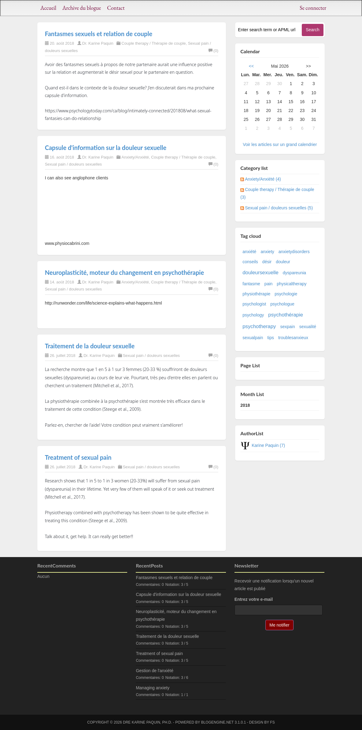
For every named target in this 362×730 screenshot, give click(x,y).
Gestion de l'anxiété (154, 670)
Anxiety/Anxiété (135, 157)
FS (272, 722)
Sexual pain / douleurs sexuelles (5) (279, 207)
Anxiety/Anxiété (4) (263, 179)
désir (267, 261)
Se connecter (313, 7)
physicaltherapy (291, 283)
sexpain (287, 326)
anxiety (267, 251)
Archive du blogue (81, 7)
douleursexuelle (260, 272)
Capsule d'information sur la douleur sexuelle (105, 147)
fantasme (251, 283)
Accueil (48, 7)
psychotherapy (259, 326)
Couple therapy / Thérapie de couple (153, 43)
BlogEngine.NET (217, 722)
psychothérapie (285, 315)
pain (268, 283)
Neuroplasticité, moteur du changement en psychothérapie (124, 272)
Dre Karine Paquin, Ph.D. (147, 722)
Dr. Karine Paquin (97, 43)
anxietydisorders (294, 251)
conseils (250, 261)
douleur (283, 261)
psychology (253, 315)
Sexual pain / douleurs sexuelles (73, 164)
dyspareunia (294, 272)
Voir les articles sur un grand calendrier (280, 144)
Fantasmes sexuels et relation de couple (98, 33)
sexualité (307, 326)
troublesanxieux (293, 337)
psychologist (254, 303)
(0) (213, 50)
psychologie (286, 293)
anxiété (249, 251)
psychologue (282, 303)
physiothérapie (256, 293)
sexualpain (252, 337)
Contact (115, 7)
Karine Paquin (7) (268, 445)
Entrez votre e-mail (254, 599)
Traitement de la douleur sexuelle (90, 346)
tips (270, 337)
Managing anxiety (152, 687)
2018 (245, 405)
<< (251, 66)
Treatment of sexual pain (78, 457)
